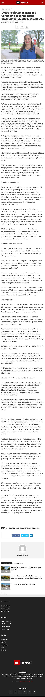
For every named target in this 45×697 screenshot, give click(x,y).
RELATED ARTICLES (6, 563)
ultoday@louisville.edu (26, 682)
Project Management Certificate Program (29, 528)
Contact (3, 650)
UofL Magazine (5, 608)
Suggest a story (5, 621)
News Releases (5, 606)
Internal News (5, 611)
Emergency (4, 645)
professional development (12, 528)
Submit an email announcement (10, 624)
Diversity (3, 642)
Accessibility (4, 639)
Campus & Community (6, 9)
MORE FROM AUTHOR (17, 563)
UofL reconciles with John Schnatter (23, 584)
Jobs (2, 647)
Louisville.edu (28, 678)
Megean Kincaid (7, 22)
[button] (42, 2)
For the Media (5, 629)
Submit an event (6, 626)
